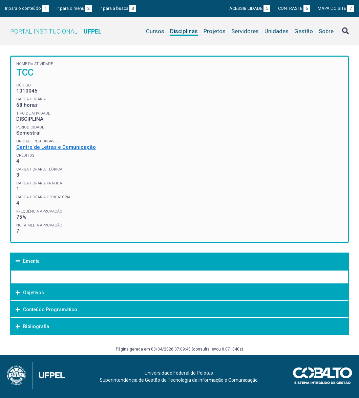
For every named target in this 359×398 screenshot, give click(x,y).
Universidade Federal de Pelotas (179, 373)
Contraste (294, 8)
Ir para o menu (74, 8)
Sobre (326, 31)
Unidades (277, 31)
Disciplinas (184, 31)
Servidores (245, 31)
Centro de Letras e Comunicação (56, 147)
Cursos (155, 31)
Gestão (303, 31)
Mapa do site (336, 8)
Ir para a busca (118, 8)
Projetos (215, 31)
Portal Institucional (56, 31)
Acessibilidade (249, 8)
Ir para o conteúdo (27, 8)
